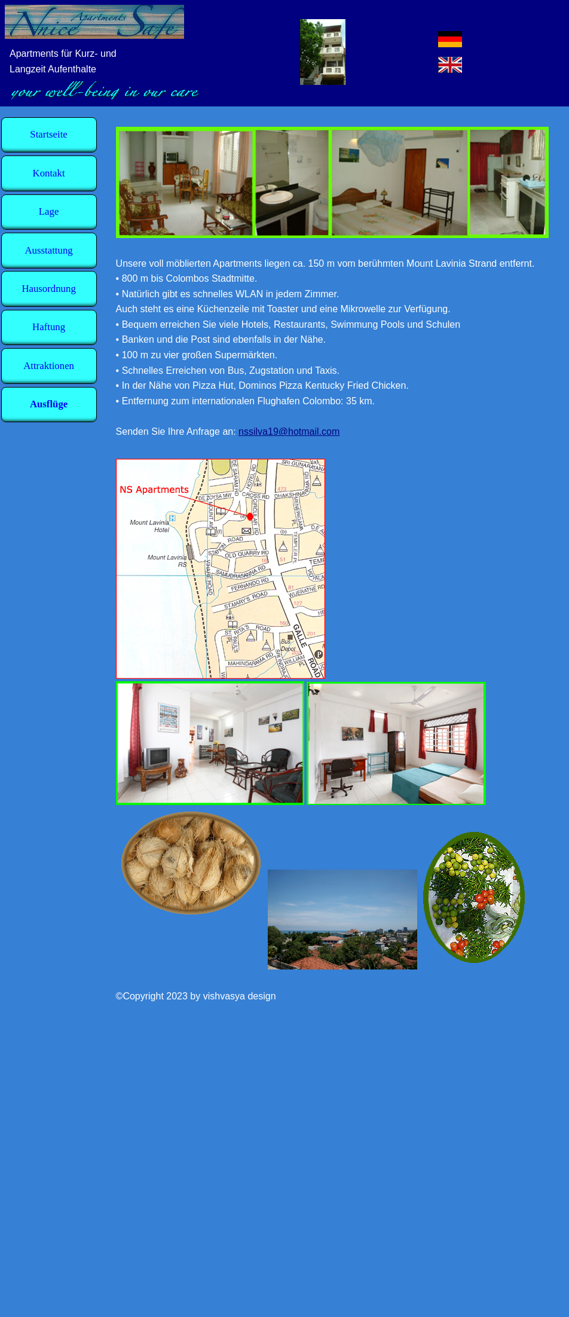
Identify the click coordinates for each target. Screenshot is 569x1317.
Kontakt (49, 173)
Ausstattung (49, 250)
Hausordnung (48, 288)
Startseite (48, 135)
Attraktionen (48, 365)
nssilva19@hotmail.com (288, 431)
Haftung (48, 327)
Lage (49, 212)
